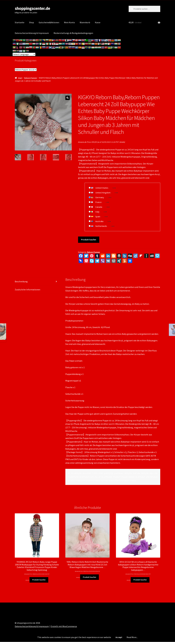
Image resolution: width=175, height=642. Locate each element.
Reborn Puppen (30, 78)
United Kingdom (102, 192)
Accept (119, 637)
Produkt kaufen (88, 239)
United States (101, 187)
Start (20, 78)
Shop (31, 22)
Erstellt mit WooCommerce (64, 626)
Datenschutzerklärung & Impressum (32, 33)
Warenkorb (85, 22)
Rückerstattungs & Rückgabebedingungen (73, 33)
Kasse (97, 22)
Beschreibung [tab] (21, 281)
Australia (99, 221)
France (98, 202)
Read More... (132, 637)
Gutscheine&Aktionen (49, 22)
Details (122, 142)
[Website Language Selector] (24, 54)
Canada (98, 207)
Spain (97, 216)
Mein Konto (69, 22)
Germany (99, 197)
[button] (67, 98)
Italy (97, 211)
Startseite (19, 22)
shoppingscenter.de (32, 8)
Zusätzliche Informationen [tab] (27, 289)
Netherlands (101, 226)
